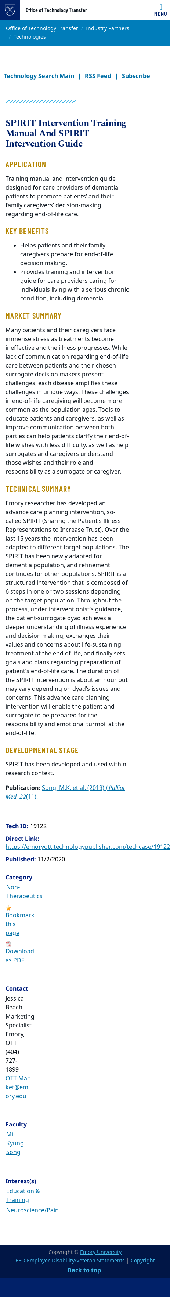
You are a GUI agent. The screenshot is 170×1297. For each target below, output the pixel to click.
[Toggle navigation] (161, 9)
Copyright (143, 1261)
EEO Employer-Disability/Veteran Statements (70, 1261)
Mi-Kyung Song (15, 1143)
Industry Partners (107, 28)
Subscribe (136, 76)
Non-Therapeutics (24, 892)
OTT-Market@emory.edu (18, 1087)
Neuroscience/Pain (32, 1210)
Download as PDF (20, 956)
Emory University (101, 1252)
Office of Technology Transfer (56, 10)
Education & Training (23, 1196)
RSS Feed (98, 76)
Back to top (85, 1270)
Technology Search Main (39, 76)
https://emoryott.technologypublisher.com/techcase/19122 (88, 847)
